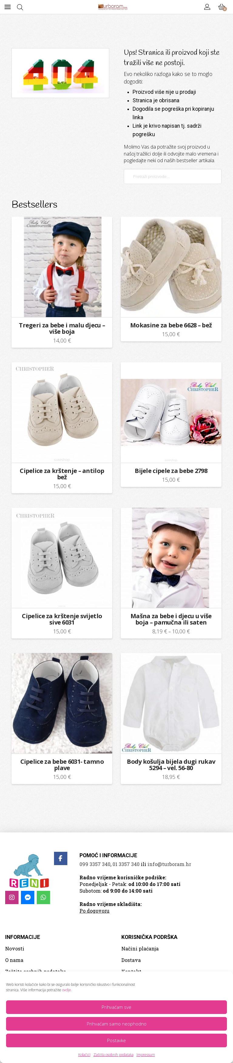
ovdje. (67, 989)
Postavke (116, 1040)
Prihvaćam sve (116, 1007)
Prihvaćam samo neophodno (117, 1024)
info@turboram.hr (169, 864)
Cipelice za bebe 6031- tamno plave (62, 764)
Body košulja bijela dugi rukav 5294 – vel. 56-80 (171, 764)
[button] (7, 7)
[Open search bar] (20, 7)
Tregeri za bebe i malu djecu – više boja (62, 328)
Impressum (146, 1054)
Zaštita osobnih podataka (113, 1054)
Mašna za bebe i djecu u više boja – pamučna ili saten (170, 619)
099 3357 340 (94, 864)
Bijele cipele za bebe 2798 (171, 471)
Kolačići (84, 1054)
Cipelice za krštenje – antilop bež (62, 474)
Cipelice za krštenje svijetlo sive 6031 (62, 619)
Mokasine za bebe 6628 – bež (171, 325)
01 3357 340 (126, 864)
